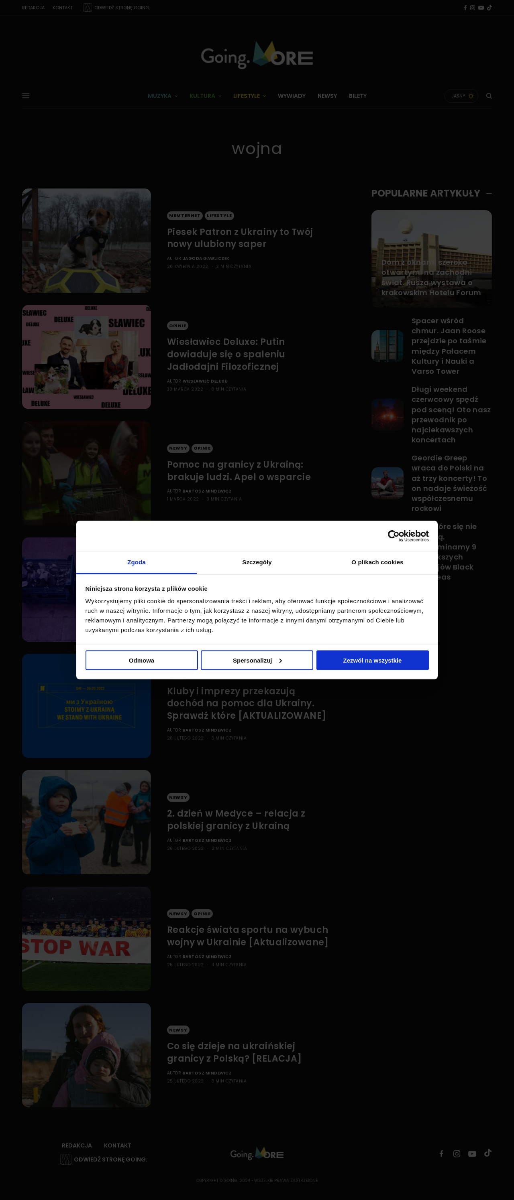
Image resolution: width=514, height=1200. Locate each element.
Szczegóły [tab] (256, 562)
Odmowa (141, 660)
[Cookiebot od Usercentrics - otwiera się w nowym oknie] (394, 536)
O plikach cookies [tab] (377, 562)
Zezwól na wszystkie (372, 660)
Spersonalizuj (257, 660)
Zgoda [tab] (136, 562)
